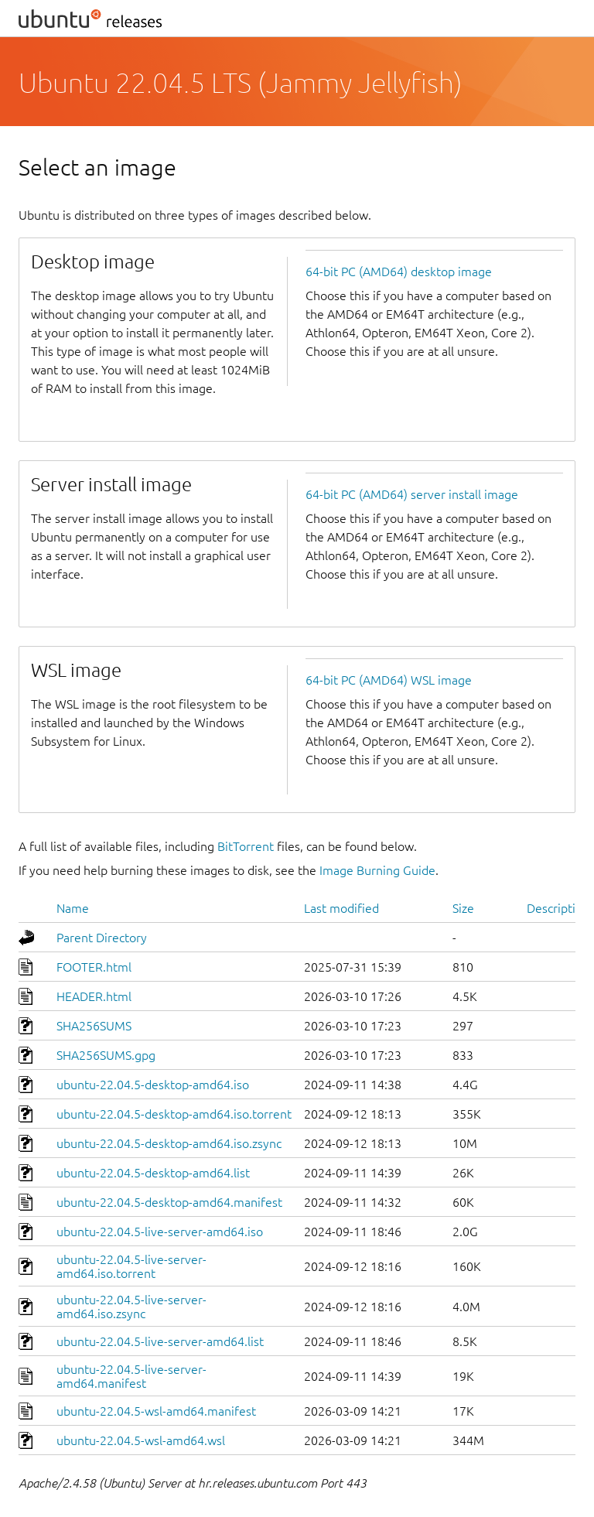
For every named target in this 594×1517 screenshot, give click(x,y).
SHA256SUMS (93, 1026)
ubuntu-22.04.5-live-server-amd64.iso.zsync (131, 1307)
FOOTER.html (93, 967)
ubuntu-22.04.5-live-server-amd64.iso (159, 1232)
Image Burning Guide (377, 870)
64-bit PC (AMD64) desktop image (399, 271)
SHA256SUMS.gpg (105, 1055)
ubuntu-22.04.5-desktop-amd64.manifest (169, 1202)
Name (72, 908)
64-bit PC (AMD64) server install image (412, 494)
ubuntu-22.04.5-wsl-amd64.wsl (140, 1440)
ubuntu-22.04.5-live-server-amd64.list (160, 1341)
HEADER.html (93, 996)
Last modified (341, 908)
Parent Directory (101, 938)
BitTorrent (245, 846)
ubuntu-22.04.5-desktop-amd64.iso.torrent (174, 1114)
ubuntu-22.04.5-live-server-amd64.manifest (131, 1376)
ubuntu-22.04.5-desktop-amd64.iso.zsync (169, 1143)
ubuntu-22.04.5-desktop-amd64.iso (152, 1085)
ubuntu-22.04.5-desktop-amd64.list (153, 1173)
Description (558, 908)
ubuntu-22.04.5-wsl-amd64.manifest (156, 1411)
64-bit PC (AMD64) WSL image (389, 680)
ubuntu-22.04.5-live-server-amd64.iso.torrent (131, 1266)
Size (463, 908)
